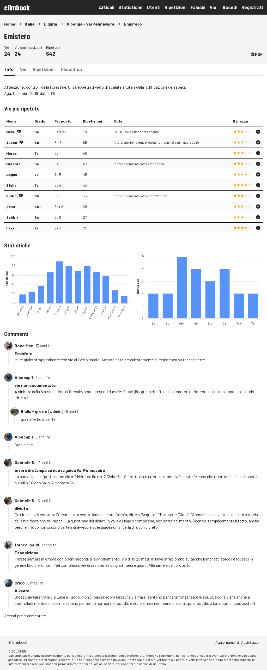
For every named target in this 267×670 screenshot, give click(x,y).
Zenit (10, 206)
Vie (213, 7)
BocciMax (24, 345)
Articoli (106, 7)
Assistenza (250, 642)
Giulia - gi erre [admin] (42, 411)
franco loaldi (27, 544)
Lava (10, 228)
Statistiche (130, 7)
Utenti (153, 7)
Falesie (198, 7)
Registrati (252, 7)
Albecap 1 (24, 377)
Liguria (50, 23)
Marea (11, 153)
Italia (29, 23)
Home (9, 23)
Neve (10, 132)
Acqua (11, 174)
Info (9, 69)
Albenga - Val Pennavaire (90, 23)
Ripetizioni (175, 7)
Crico (20, 582)
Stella (11, 185)
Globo (11, 196)
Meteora (13, 164)
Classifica (71, 69)
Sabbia (12, 217)
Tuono (11, 142)
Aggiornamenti (227, 642)
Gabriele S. (25, 462)
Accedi (229, 7)
